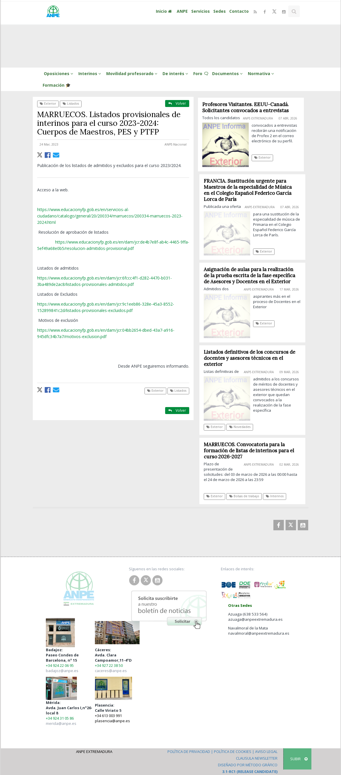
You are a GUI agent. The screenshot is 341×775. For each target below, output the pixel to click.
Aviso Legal (266, 751)
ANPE (182, 11)
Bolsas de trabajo (246, 496)
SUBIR (299, 758)
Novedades (242, 427)
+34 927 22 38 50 (109, 665)
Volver (177, 103)
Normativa (262, 73)
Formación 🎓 (57, 85)
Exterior (48, 103)
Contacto (239, 11)
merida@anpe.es (61, 723)
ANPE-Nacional (176, 144)
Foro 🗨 (201, 73)
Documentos (228, 73)
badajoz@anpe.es (62, 670)
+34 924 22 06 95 (60, 665)
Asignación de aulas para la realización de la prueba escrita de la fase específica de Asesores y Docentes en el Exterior (251, 275)
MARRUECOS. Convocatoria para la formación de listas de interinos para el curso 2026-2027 (251, 450)
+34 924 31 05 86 (60, 718)
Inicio (164, 11)
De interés (176, 73)
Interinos (90, 73)
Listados (71, 103)
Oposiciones (59, 73)
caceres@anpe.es (111, 670)
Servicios (200, 11)
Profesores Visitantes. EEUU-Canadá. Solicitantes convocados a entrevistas (245, 107)
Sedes (219, 11)
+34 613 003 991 (108, 715)
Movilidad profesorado (132, 73)
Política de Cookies (232, 751)
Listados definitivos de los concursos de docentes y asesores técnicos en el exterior (251, 358)
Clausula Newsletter (256, 758)
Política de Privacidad (188, 751)
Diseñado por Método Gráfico (247, 764)
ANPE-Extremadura (258, 118)
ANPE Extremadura (94, 751)
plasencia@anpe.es (112, 720)
